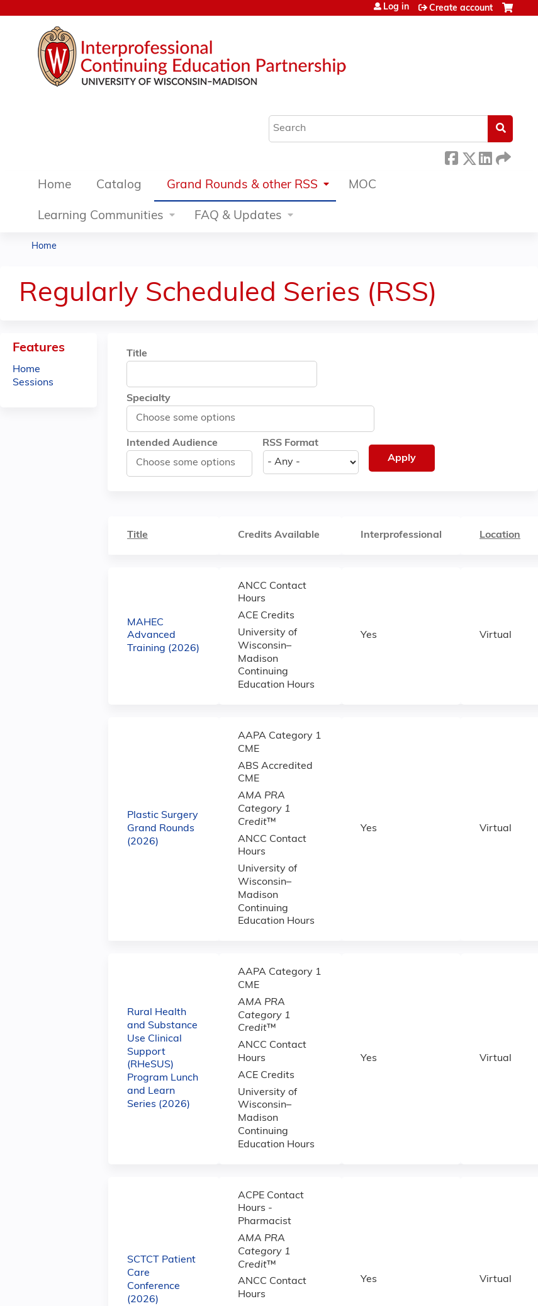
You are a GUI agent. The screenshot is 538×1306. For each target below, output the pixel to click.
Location (506, 534)
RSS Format (290, 443)
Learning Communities (101, 216)
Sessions (33, 383)
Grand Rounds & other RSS (242, 185)
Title (136, 354)
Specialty (148, 399)
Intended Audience (172, 443)
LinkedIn (485, 156)
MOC (362, 185)
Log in (396, 7)
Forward (502, 156)
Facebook (451, 156)
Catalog (119, 185)
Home (54, 185)
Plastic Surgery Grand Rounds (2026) (162, 828)
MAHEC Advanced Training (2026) (163, 636)
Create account (461, 8)
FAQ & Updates (238, 216)
